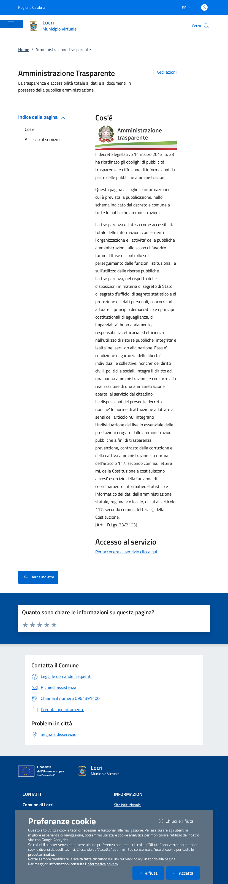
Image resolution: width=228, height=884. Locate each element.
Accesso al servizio (42, 139)
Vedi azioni (163, 72)
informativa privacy (102, 864)
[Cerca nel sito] (206, 26)
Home (23, 49)
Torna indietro (38, 577)
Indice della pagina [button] (42, 117)
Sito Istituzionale (127, 805)
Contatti (32, 794)
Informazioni (128, 794)
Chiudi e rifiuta (179, 820)
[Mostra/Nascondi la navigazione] (11, 23)
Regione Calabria (31, 7)
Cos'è (29, 129)
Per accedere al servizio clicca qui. (126, 551)
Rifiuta (151, 872)
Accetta (186, 872)
